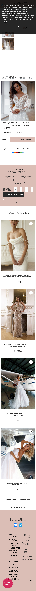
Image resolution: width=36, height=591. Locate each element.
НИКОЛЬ (4, 76)
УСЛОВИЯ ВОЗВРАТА (13, 571)
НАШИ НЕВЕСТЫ (14, 556)
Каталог (11, 76)
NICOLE (18, 519)
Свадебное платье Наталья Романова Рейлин (18, 483)
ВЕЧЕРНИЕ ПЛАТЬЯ (14, 540)
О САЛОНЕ (13, 567)
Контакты (14, 562)
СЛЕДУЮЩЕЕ (27, 148)
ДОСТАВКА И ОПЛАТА (13, 575)
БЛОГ (13, 564)
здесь (19, 21)
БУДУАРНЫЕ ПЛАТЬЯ (14, 551)
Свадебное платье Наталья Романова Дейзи (18, 414)
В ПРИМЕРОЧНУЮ (24, 139)
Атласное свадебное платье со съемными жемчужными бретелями (18, 276)
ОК (18, 26)
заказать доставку (13, 194)
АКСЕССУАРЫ (14, 548)
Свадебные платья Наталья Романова (16, 77)
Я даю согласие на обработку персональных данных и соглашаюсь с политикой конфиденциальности (19, 201)
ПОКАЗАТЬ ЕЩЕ (18, 507)
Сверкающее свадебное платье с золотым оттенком (18, 345)
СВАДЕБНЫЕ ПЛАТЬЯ (14, 535)
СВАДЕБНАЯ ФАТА (14, 544)
